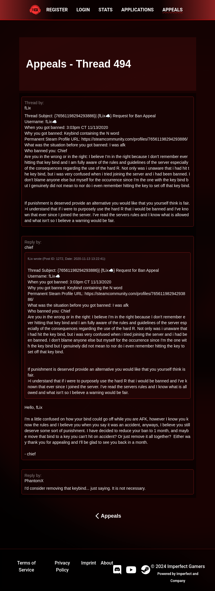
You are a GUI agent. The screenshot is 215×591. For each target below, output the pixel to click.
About (107, 563)
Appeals (107, 515)
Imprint (88, 563)
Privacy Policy (62, 566)
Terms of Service (26, 566)
